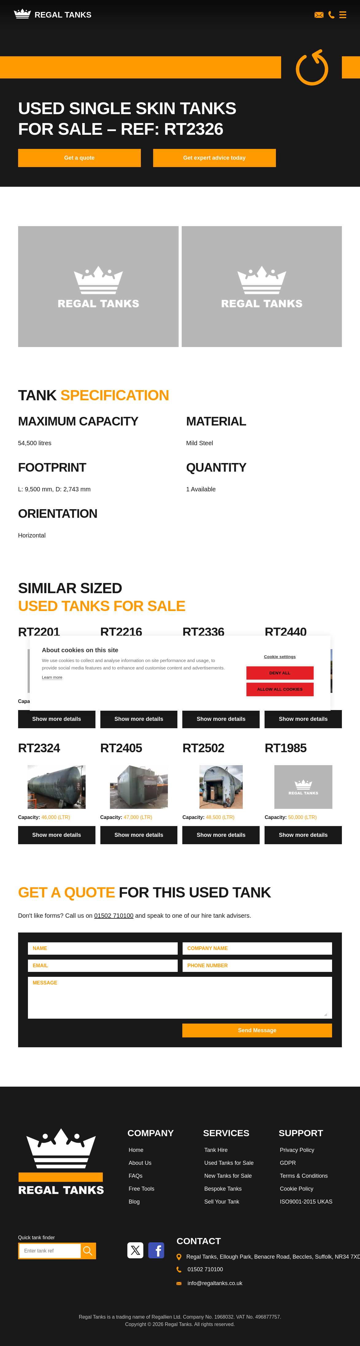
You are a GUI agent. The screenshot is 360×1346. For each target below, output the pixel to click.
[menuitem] (159, 1151)
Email (40, 965)
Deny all (281, 673)
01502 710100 (114, 915)
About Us (140, 1163)
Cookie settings (281, 656)
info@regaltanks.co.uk (215, 1283)
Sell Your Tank (221, 1202)
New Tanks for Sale (228, 1176)
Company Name (208, 948)
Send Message (257, 1030)
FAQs (135, 1176)
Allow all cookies (281, 689)
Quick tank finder (36, 1237)
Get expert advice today (214, 158)
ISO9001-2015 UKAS (306, 1202)
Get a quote (79, 158)
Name (40, 948)
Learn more (52, 677)
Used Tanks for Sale (229, 1163)
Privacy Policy (297, 1150)
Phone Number (208, 965)
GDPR (288, 1163)
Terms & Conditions (304, 1176)
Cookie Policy (296, 1189)
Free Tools (141, 1189)
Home (136, 1150)
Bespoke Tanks (223, 1189)
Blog (134, 1202)
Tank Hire (216, 1150)
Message (45, 982)
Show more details (56, 719)
